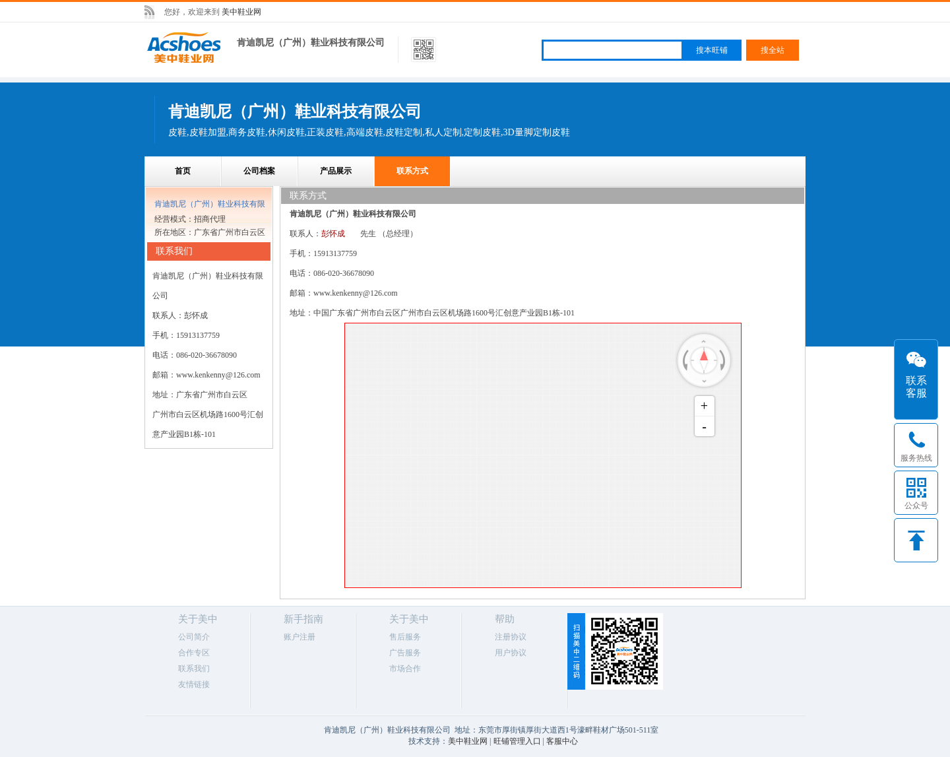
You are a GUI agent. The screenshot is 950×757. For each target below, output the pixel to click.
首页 (183, 171)
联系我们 (194, 668)
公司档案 (259, 171)
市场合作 (405, 668)
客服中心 (562, 741)
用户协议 (510, 652)
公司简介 (194, 637)
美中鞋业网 (241, 11)
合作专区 (194, 652)
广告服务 (405, 652)
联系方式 (412, 171)
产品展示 (336, 171)
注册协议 (510, 637)
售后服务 (405, 637)
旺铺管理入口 (517, 741)
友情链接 (194, 684)
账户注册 (299, 637)
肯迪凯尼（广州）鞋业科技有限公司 (311, 43)
